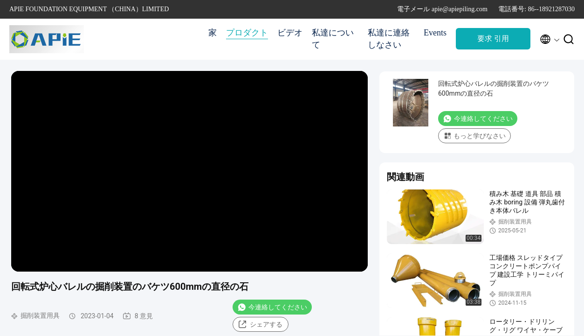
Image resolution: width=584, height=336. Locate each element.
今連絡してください (272, 307)
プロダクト (247, 32)
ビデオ (289, 32)
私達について (333, 38)
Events (435, 32)
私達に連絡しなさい (389, 38)
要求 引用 (493, 38)
